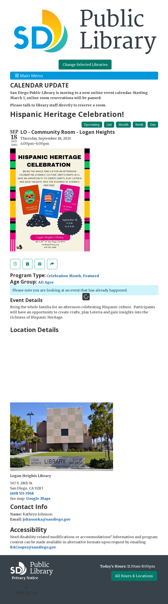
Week (139, 125)
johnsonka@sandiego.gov (46, 519)
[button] (122, 566)
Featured (91, 276)
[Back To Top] (26, 590)
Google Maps (38, 498)
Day (153, 125)
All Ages (46, 282)
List (109, 125)
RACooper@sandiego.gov (33, 547)
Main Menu (29, 76)
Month (123, 125)
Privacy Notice (25, 578)
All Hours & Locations (134, 576)
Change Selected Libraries (85, 64)
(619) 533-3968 (22, 493)
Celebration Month (64, 276)
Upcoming (92, 125)
